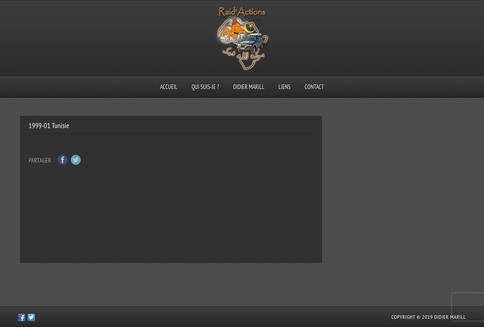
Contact (314, 87)
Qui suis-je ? (205, 87)
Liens (285, 87)
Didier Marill (248, 87)
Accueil (168, 87)
